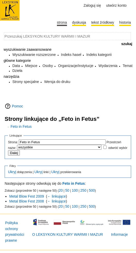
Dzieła (17, 71)
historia (125, 22)
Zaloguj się (92, 5)
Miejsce (31, 66)
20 (61, 190)
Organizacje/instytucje (75, 66)
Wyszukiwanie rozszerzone (34, 55)
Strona (62, 22)
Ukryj (12, 172)
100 (75, 190)
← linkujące (56, 196)
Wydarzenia (107, 66)
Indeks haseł (71, 55)
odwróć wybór (117, 148)
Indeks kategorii (99, 55)
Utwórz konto (116, 5)
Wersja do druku (57, 82)
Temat (127, 66)
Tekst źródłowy (102, 22)
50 (67, 190)
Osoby (47, 66)
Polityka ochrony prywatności (14, 229)
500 (92, 190)
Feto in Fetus (21, 126)
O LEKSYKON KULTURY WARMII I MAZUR (67, 234)
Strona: (13, 142)
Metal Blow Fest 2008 (26, 201)
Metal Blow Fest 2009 (26, 196)
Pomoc (17, 106)
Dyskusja (79, 22)
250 (83, 190)
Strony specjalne (25, 82)
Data (16, 66)
